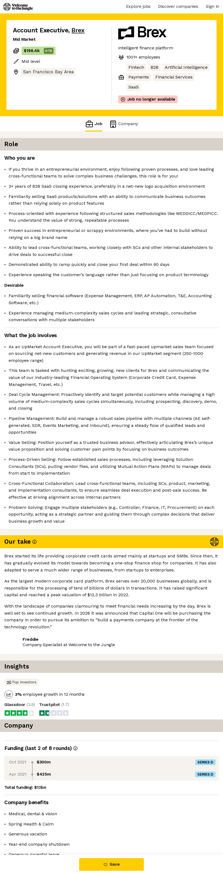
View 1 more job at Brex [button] (76, 832)
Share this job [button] (28, 832)
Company (123, 123)
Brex (77, 30)
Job (93, 123)
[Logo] (18, 7)
